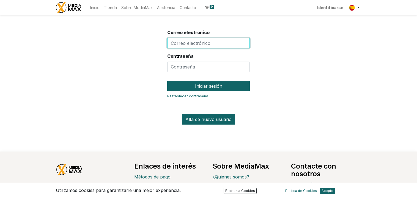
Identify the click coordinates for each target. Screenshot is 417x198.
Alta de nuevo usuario (208, 119)
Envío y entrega (150, 185)
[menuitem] (95, 7)
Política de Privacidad (235, 185)
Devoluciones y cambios (159, 194)
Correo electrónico (188, 32)
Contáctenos (313, 184)
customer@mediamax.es (325, 193)
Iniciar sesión (208, 86)
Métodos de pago (152, 177)
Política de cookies (232, 194)
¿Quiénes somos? (231, 177)
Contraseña (180, 56)
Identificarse (330, 7)
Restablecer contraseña (187, 96)
